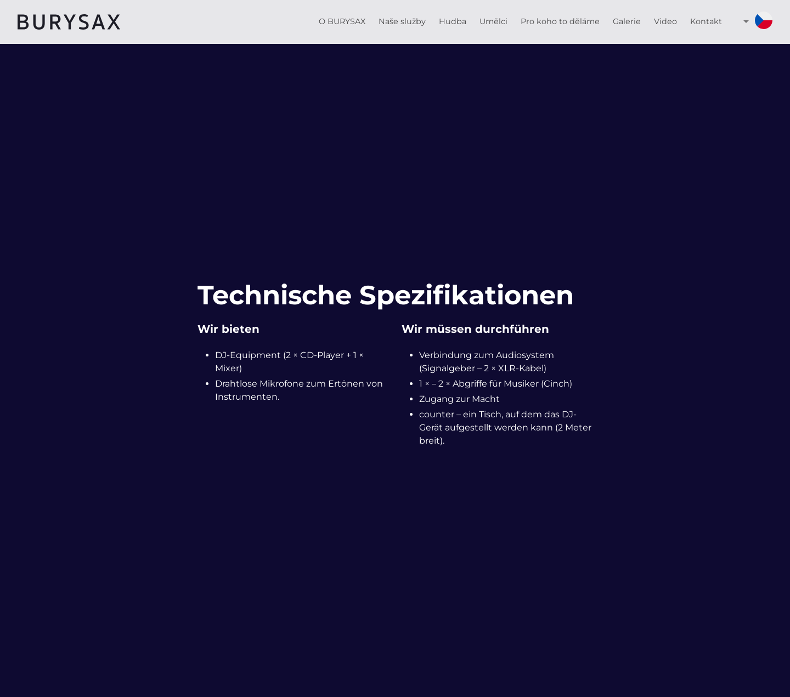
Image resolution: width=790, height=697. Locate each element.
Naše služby (402, 21)
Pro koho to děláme (560, 21)
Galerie (627, 21)
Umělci (493, 21)
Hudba (452, 21)
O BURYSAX (342, 21)
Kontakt (706, 21)
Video (665, 21)
